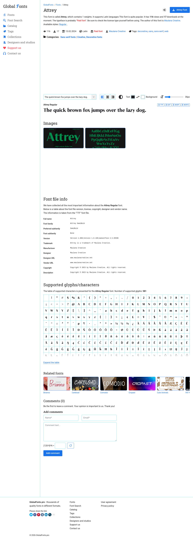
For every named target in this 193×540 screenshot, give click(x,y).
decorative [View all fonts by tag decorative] (143, 31)
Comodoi (104, 393)
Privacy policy (107, 506)
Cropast (132, 393)
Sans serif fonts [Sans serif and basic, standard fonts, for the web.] (68, 37)
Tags (72, 513)
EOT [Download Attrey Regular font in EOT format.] (168, 105)
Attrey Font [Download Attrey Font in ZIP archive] (179, 10)
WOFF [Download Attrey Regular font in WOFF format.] (176, 105)
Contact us (75, 528)
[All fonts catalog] (58, 5)
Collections (75, 517)
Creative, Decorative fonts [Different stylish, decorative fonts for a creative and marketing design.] (89, 37)
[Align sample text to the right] (113, 97)
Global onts (15, 6)
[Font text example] (67, 97)
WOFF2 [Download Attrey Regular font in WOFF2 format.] (185, 105)
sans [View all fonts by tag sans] (151, 31)
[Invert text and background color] (138, 97)
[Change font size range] (174, 97)
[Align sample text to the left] (102, 97)
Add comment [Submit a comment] (53, 453)
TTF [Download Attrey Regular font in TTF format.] (160, 105)
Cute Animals (162, 393)
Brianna (46, 393)
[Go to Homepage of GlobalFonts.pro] (48, 5)
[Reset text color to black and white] (121, 97)
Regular (63, 24)
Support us (75, 524)
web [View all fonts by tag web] (166, 31)
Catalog (73, 509)
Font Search (75, 506)
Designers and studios (80, 521)
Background (149, 97)
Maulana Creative (172, 20)
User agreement (108, 502)
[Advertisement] (20, 100)
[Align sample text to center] (107, 97)
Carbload (75, 393)
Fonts (72, 502)
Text (130, 97)
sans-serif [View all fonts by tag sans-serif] (159, 31)
